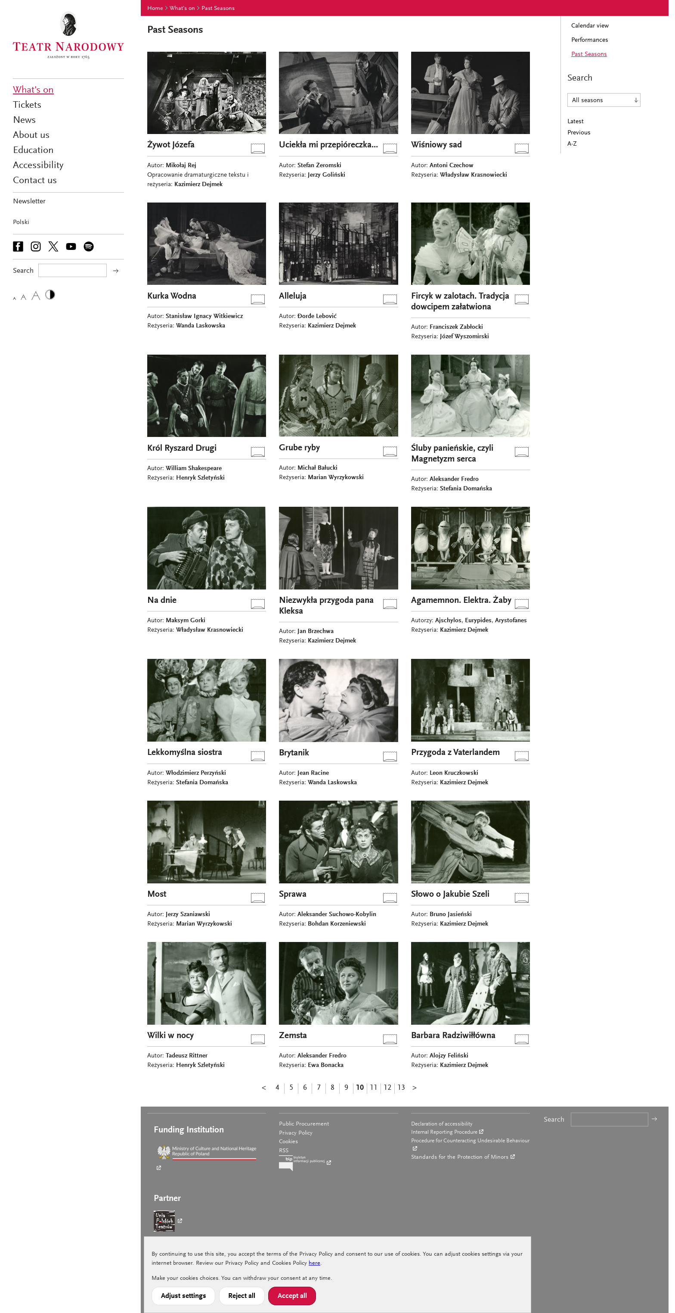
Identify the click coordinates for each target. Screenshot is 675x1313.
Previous (579, 133)
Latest (575, 122)
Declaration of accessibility (441, 1124)
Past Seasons (218, 9)
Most (156, 894)
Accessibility (38, 166)
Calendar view (590, 26)
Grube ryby (299, 448)
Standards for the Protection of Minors (459, 1157)
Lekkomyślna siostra (184, 753)
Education (33, 151)
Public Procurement (304, 1124)
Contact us (35, 181)
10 (360, 1088)
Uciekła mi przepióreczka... (328, 145)
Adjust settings (183, 1296)
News (24, 120)
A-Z (572, 144)
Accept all (292, 1296)
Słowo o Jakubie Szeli (450, 894)
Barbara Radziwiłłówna (453, 1036)
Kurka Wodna (171, 296)
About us (31, 135)
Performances (589, 40)
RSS (283, 1151)
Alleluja (293, 296)
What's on (33, 90)
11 (374, 1088)
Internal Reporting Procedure (444, 1132)
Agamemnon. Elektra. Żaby (461, 600)
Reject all (241, 1296)
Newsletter (29, 202)
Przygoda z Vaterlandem (455, 753)
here (314, 1263)
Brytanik (294, 753)
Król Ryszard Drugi (182, 448)
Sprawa (293, 894)
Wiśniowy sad (436, 145)
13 (401, 1088)
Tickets (27, 105)
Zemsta (293, 1036)
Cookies (288, 1142)
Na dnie (161, 600)
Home (155, 9)
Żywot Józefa (171, 145)
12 (387, 1088)
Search (554, 1120)
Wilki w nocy (170, 1036)
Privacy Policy (296, 1133)
